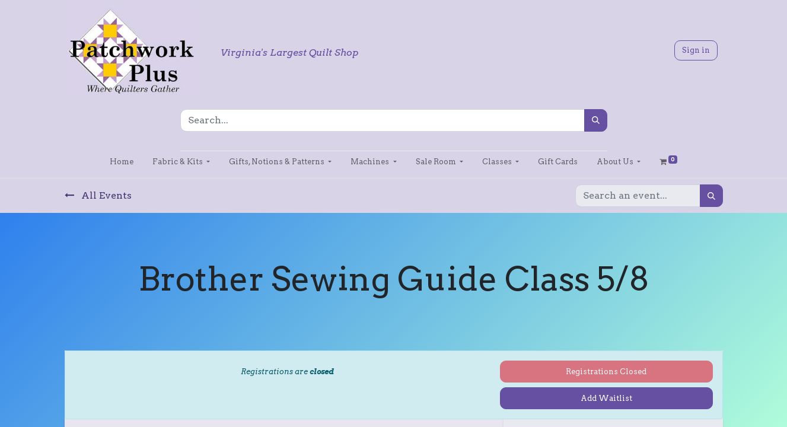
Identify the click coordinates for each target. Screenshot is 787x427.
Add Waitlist (606, 398)
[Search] (595, 120)
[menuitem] (121, 161)
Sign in (696, 50)
